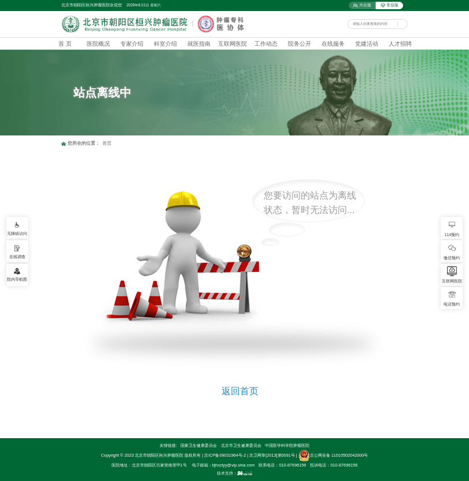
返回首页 (239, 391)
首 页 (65, 44)
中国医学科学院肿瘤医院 (287, 445)
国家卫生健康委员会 (198, 445)
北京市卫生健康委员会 (241, 445)
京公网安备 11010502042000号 (333, 455)
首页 (107, 143)
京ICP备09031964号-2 (225, 455)
